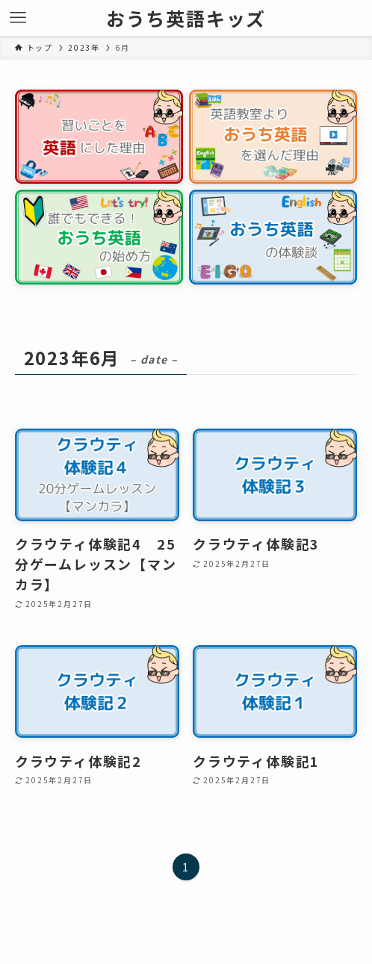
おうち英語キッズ (186, 18)
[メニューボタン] (18, 18)
